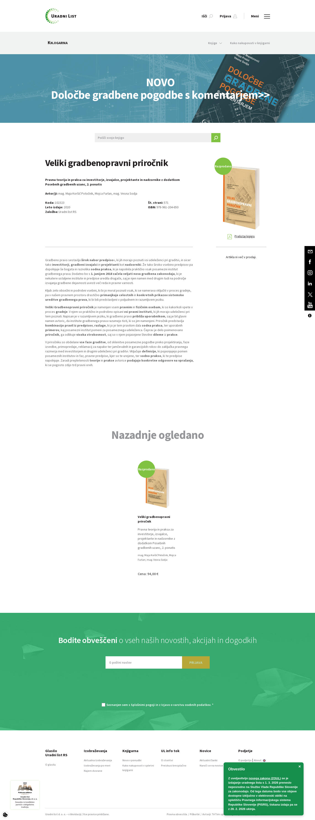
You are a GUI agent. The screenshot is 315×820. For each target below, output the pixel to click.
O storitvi (167, 760)
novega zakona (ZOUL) (265, 778)
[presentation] (157, 688)
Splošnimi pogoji (143, 705)
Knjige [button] (215, 43)
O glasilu (50, 764)
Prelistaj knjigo (241, 236)
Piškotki (195, 814)
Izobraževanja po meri (97, 765)
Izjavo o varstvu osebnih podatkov (185, 705)
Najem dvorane (93, 770)
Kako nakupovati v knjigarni (250, 43)
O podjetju (244, 760)
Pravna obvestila (177, 814)
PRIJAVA (195, 662)
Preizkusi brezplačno (173, 765)
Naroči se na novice (211, 765)
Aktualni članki (208, 760)
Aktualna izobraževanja (98, 760)
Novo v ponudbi (131, 760)
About (260, 760)
